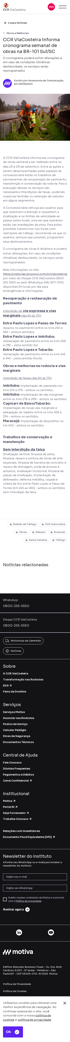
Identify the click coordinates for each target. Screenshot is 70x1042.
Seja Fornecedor (16, 812)
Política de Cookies (15, 991)
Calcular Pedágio (14, 730)
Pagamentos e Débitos (18, 774)
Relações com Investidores (21, 830)
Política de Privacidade (17, 984)
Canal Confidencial (17, 780)
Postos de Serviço (15, 724)
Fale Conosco (12, 762)
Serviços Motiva (14, 712)
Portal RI (10, 806)
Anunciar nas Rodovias (18, 718)
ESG (7, 685)
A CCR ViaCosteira (15, 673)
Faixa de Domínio (14, 691)
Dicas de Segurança (16, 736)
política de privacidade (34, 1020)
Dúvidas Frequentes (16, 768)
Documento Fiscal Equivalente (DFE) (29, 836)
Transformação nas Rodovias (23, 679)
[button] (51, 7)
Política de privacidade (28, 901)
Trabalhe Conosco (17, 818)
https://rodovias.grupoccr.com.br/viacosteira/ (35, 274)
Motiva (9, 800)
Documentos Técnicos (18, 742)
